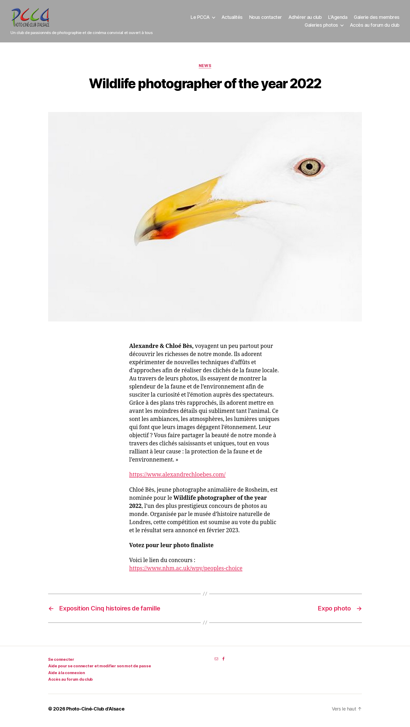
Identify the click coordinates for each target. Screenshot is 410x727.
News (205, 69)
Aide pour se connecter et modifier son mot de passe (99, 669)
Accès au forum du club (375, 27)
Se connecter (61, 662)
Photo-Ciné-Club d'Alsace (95, 712)
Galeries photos (321, 27)
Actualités (232, 19)
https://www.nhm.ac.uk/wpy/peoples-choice (185, 571)
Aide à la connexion (66, 676)
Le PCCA (200, 19)
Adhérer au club (305, 19)
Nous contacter (265, 19)
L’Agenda (337, 19)
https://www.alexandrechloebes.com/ (177, 478)
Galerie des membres (377, 19)
